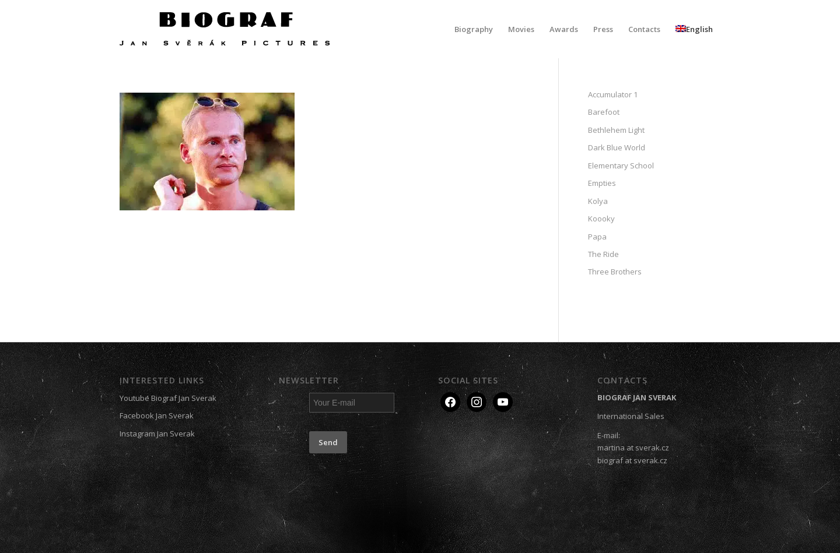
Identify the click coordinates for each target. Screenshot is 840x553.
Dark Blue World (616, 147)
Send (328, 442)
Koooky (601, 218)
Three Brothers (615, 271)
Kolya (598, 201)
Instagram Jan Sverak (157, 433)
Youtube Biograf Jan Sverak (168, 398)
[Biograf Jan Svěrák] (225, 29)
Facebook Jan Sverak (157, 415)
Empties (602, 183)
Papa (597, 236)
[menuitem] (474, 29)
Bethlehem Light (616, 130)
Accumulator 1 (613, 94)
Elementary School (621, 165)
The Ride (603, 254)
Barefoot (604, 112)
